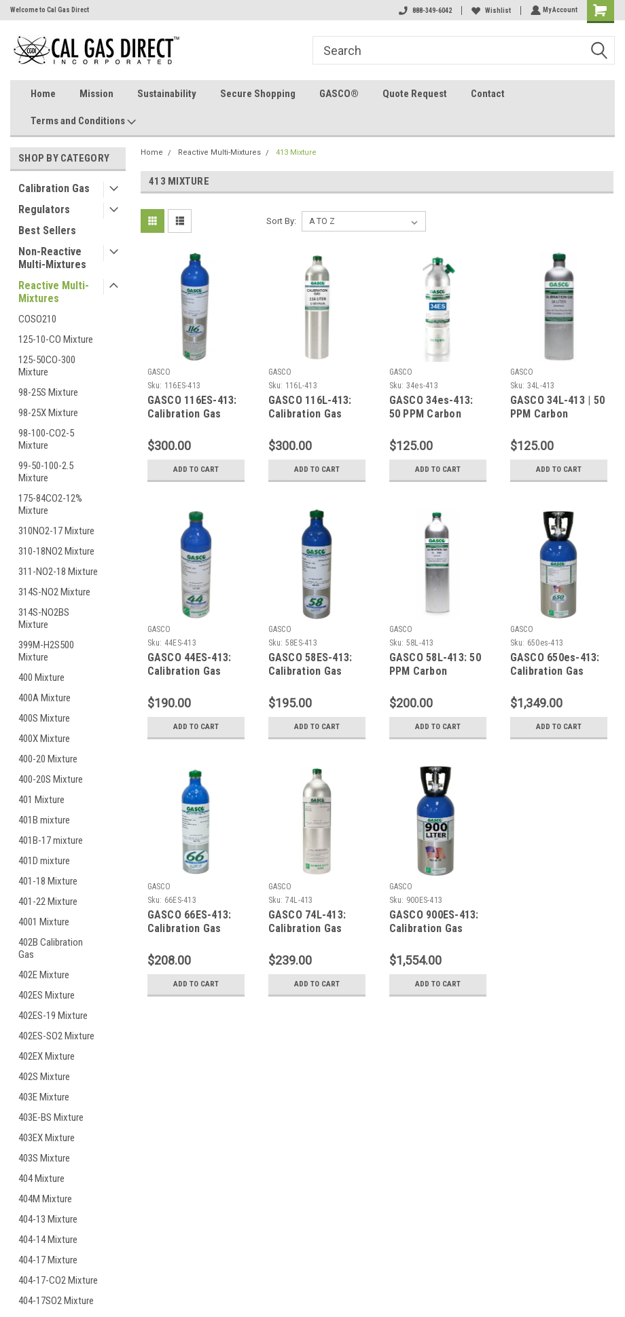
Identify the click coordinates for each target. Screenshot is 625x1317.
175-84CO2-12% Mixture (50, 504)
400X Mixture (44, 738)
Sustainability (166, 94)
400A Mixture (44, 698)
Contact (488, 94)
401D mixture (44, 861)
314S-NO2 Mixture (54, 592)
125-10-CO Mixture (55, 339)
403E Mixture (43, 1097)
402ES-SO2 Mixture (56, 1036)
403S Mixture (44, 1158)
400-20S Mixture (50, 779)
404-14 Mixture (47, 1239)
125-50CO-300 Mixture (46, 366)
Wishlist (490, 10)
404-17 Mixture (47, 1260)
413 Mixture (296, 152)
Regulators (44, 209)
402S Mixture (44, 1077)
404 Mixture (41, 1178)
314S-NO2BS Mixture (43, 618)
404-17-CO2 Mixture (58, 1280)
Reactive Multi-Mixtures (53, 292)
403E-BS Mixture (51, 1117)
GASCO (159, 372)
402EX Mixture (46, 1056)
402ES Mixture (46, 995)
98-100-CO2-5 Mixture (46, 439)
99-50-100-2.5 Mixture (45, 472)
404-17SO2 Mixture (56, 1301)
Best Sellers (47, 230)
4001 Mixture (43, 922)
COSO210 (37, 319)
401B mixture (44, 820)
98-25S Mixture (48, 392)
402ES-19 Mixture (53, 1015)
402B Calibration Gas (50, 948)
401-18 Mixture (47, 881)
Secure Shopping (258, 94)
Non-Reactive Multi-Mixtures (52, 258)
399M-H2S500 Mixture (46, 651)
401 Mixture (41, 800)
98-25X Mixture (48, 413)
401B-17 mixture (50, 840)
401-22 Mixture (47, 901)
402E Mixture (43, 975)
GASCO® (339, 94)
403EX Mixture (46, 1138)
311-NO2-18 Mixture (58, 571)
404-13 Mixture (47, 1219)
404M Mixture (45, 1199)
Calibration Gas (54, 188)
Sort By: (281, 221)
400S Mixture (44, 718)
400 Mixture (41, 677)
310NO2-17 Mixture (56, 531)
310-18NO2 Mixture (56, 551)
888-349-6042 (423, 10)
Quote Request (414, 94)
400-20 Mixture (47, 759)
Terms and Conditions (83, 121)
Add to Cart (196, 469)
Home (43, 94)
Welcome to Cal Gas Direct (49, 10)
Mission (96, 94)
